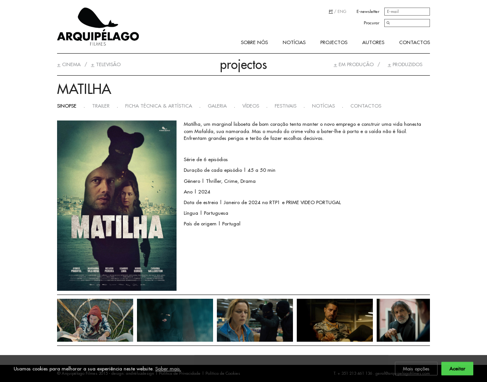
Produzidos (405, 64)
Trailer (101, 106)
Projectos (333, 42)
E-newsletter (367, 11)
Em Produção (354, 64)
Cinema (69, 64)
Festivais (285, 106)
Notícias (294, 42)
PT (331, 11)
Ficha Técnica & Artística (158, 106)
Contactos (414, 42)
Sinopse (66, 106)
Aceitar (457, 369)
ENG (341, 11)
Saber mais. (168, 369)
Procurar (371, 22)
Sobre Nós (254, 42)
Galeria (217, 106)
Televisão (106, 64)
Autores (373, 42)
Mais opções (416, 369)
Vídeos (250, 106)
